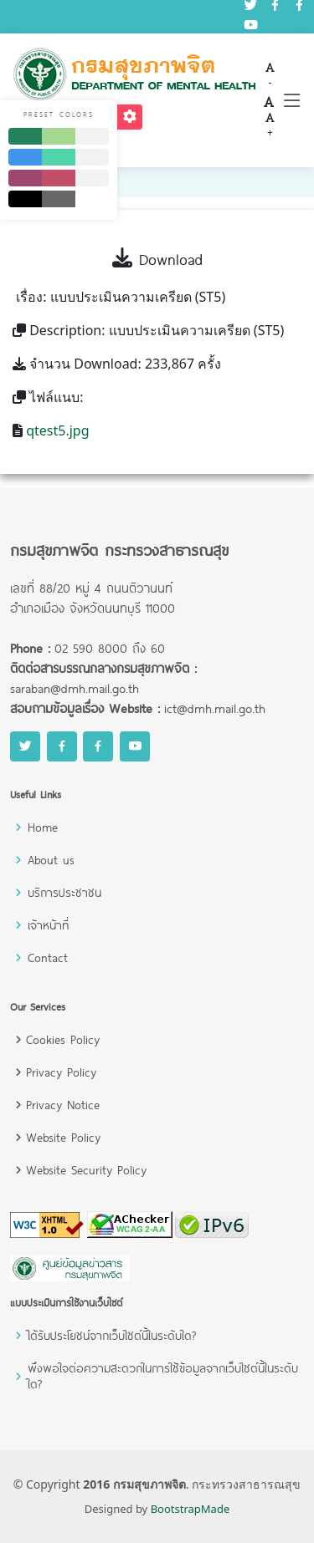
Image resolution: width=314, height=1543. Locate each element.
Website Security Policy (86, 1170)
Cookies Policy (63, 1039)
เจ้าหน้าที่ (48, 925)
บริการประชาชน (64, 892)
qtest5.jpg (57, 430)
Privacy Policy (61, 1072)
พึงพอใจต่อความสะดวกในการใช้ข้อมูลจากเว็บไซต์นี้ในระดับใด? (163, 1376)
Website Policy (63, 1137)
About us (51, 860)
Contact (48, 957)
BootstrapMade (190, 1508)
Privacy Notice (63, 1105)
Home (43, 827)
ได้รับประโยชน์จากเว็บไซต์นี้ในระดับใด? (112, 1335)
